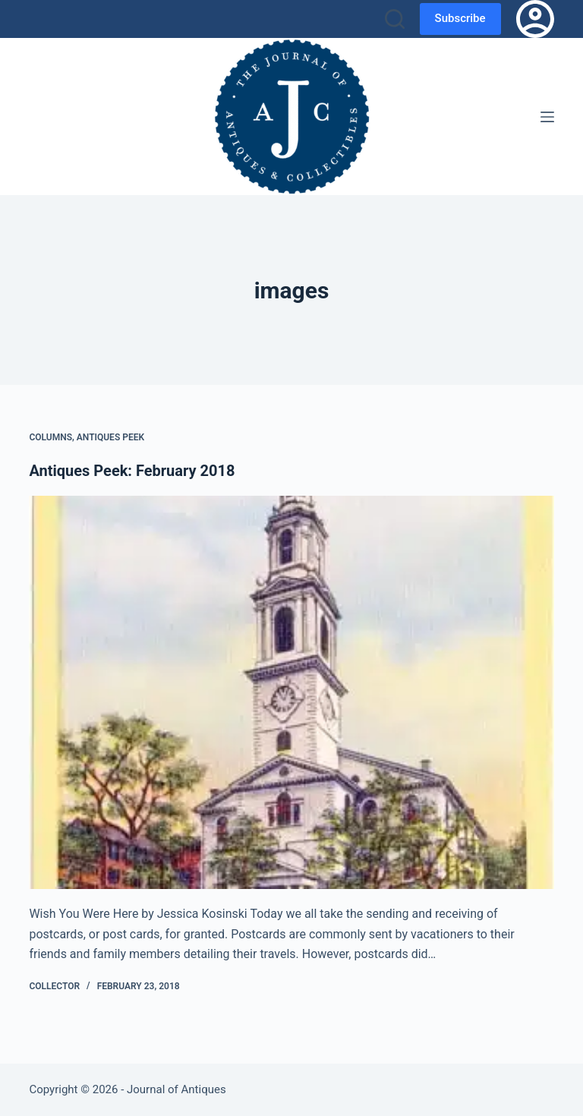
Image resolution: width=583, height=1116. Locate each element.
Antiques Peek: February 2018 (132, 471)
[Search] (395, 19)
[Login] (535, 19)
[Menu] (547, 117)
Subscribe (460, 18)
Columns (50, 437)
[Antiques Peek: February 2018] (291, 692)
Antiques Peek (110, 437)
